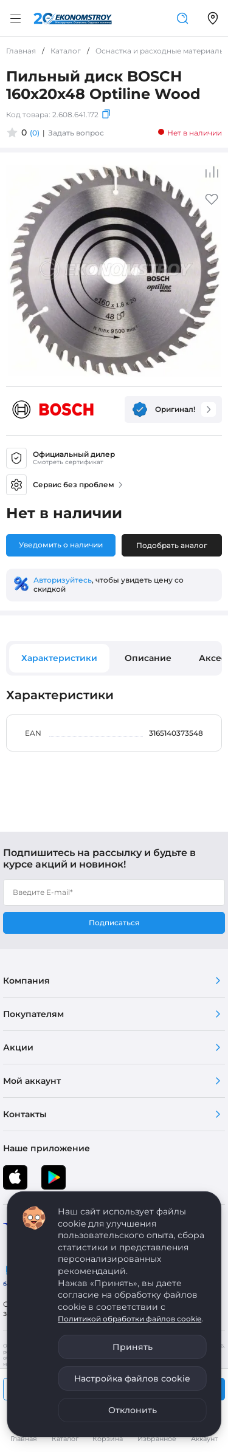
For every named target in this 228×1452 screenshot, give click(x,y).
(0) (35, 132)
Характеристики (59, 657)
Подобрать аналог (171, 545)
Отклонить (132, 1410)
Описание (148, 657)
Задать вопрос (76, 132)
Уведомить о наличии (61, 544)
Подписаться (114, 922)
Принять (132, 1346)
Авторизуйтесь (62, 579)
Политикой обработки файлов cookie (129, 1318)
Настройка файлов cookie (132, 1378)
